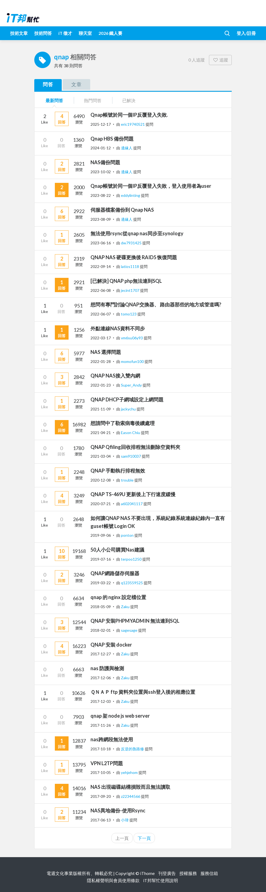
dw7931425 (131, 243)
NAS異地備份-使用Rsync (117, 810)
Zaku (125, 606)
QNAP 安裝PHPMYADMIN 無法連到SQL (134, 621)
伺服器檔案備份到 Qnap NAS (122, 210)
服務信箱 (209, 873)
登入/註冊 (246, 33)
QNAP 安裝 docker (111, 645)
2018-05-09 (100, 606)
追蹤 (220, 59)
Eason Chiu (131, 432)
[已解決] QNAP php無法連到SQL (126, 281)
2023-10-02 (100, 171)
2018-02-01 (100, 630)
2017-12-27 (100, 653)
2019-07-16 (100, 559)
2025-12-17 (100, 124)
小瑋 (125, 820)
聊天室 (85, 33)
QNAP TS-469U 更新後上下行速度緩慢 (133, 494)
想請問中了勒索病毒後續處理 (122, 423)
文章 (76, 84)
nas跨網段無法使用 (111, 739)
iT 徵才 (65, 33)
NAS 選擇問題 (105, 352)
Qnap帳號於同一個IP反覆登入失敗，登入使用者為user (150, 186)
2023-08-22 (100, 195)
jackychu (129, 409)
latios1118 (130, 266)
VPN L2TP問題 (106, 763)
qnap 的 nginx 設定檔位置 (118, 597)
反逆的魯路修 (133, 748)
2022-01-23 (100, 385)
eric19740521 (133, 124)
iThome (147, 873)
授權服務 (188, 873)
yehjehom (129, 772)
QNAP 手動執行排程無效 (117, 471)
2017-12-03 (100, 701)
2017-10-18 (100, 748)
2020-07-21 (100, 503)
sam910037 (131, 456)
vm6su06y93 (132, 337)
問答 (48, 84)
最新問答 (54, 100)
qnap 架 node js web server (120, 716)
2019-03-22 (100, 582)
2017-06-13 (100, 820)
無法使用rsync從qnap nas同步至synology (136, 233)
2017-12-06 (100, 677)
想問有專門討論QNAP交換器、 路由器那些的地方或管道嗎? (155, 304)
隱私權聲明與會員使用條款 (113, 880)
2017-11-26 (100, 725)
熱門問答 (92, 100)
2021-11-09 (100, 409)
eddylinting (131, 195)
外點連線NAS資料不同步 (117, 328)
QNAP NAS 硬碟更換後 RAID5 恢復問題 (133, 257)
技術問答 (43, 33)
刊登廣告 (167, 873)
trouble (127, 480)
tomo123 (129, 314)
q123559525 (132, 582)
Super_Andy (132, 385)
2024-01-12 (100, 148)
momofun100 (133, 361)
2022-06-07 (100, 314)
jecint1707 (130, 290)
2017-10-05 (100, 772)
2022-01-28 (100, 361)
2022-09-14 (100, 266)
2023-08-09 (100, 219)
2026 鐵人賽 (110, 33)
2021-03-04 (100, 456)
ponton (127, 535)
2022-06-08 (100, 290)
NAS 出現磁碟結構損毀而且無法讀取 (130, 787)
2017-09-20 (100, 796)
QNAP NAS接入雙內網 (115, 376)
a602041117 (132, 503)
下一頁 (144, 838)
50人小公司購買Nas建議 (117, 550)
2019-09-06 (100, 535)
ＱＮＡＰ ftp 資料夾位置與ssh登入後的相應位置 (142, 692)
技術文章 (19, 33)
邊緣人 (127, 148)
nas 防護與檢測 (107, 668)
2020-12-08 (100, 480)
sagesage (129, 630)
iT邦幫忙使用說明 (160, 880)
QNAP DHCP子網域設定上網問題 (126, 399)
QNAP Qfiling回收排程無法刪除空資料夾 (135, 447)
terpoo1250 (131, 559)
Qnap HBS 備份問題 (112, 139)
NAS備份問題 (105, 162)
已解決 (128, 100)
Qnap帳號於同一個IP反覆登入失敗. (129, 115)
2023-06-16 (100, 243)
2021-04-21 (100, 432)
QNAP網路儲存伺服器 (114, 573)
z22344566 (131, 796)
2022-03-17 (100, 337)
